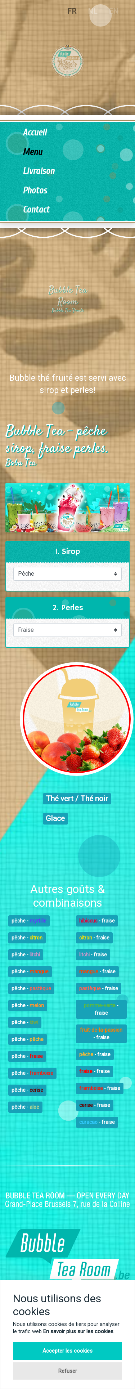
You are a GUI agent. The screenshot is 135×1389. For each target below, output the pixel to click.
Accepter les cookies (67, 1351)
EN (113, 11)
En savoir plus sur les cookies (78, 1331)
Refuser (67, 1371)
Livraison (38, 171)
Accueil (34, 133)
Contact (36, 210)
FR (71, 11)
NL (92, 11)
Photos (35, 191)
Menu (32, 152)
